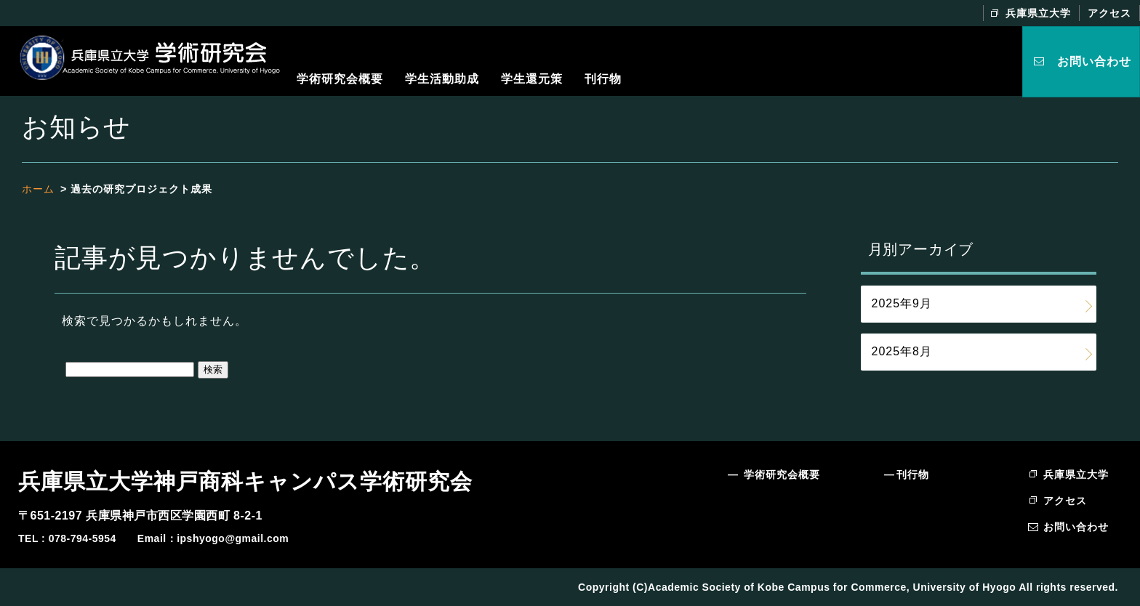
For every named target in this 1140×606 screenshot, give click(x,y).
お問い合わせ (1094, 61)
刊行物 (603, 79)
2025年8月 (902, 351)
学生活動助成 (442, 79)
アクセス (1109, 13)
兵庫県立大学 (1038, 13)
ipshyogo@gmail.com (233, 538)
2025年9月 (902, 303)
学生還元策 (532, 79)
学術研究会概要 (340, 79)
